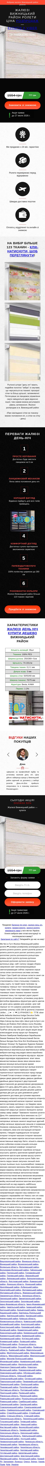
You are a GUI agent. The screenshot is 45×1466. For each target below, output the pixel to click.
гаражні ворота (18, 928)
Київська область (27, 1318)
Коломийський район (10, 1324)
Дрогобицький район (9, 1287)
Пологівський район (28, 1387)
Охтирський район (33, 1379)
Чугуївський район (8, 1453)
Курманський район (9, 1341)
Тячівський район (28, 1421)
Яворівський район (9, 1459)
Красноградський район (11, 1333)
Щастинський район (30, 1456)
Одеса (27, 1462)
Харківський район (28, 1430)
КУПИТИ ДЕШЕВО (22, 633)
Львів (2, 1464)
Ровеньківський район (10, 1399)
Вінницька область (31, 1261)
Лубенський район (8, 1344)
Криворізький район (31, 1336)
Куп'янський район (30, 1339)
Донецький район (33, 1284)
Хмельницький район (32, 1436)
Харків (41, 1462)
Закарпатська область (10, 1296)
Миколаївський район (19, 1356)
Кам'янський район (16, 1316)
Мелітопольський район (18, 1353)
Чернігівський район (9, 1450)
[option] (22, 769)
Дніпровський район (16, 1278)
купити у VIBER (22, 28)
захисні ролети (32, 928)
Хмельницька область (10, 1436)
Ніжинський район (8, 1364)
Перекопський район (10, 1384)
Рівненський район (28, 1396)
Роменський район (9, 1401)
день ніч (30, 629)
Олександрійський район (12, 1379)
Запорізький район (9, 1298)
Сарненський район (9, 1404)
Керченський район (9, 1318)
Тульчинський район (9, 1421)
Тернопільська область (11, 1419)
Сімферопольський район (19, 1410)
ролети (8, 928)
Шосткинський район (10, 1456)
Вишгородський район (10, 1261)
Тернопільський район (33, 1419)
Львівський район (17, 1350)
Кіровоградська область (11, 1321)
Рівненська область (9, 1396)
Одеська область (8, 1376)
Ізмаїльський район (16, 1307)
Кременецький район (33, 1333)
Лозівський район (28, 1341)
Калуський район (8, 1310)
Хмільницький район (9, 1439)
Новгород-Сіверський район (13, 1367)
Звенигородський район (30, 1298)
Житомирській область (10, 1293)
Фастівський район (9, 1427)
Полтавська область (9, 1390)
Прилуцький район (9, 1393)
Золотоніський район (10, 1301)
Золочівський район (30, 1301)
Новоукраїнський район (11, 1373)
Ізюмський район (34, 1307)
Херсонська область (9, 1433)
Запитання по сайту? (10, 939)
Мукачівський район (9, 1361)
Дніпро (34, 1462)
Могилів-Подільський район (20, 1359)
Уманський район (29, 1424)
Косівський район (8, 1330)
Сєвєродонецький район (11, 1407)
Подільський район (30, 1384)
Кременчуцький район (10, 1336)
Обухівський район (32, 1373)
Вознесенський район (28, 1264)
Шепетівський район (27, 1453)
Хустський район (28, 1439)
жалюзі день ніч (35, 925)
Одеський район (25, 1376)
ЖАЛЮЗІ (14, 629)
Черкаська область (34, 1441)
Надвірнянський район (30, 1361)
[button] (8, 754)
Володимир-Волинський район (14, 1270)
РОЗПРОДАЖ (27, 21)
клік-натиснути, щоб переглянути (22, 251)
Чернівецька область (28, 1444)
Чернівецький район (9, 1447)
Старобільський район (17, 1413)
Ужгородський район (9, 1424)
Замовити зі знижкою (22, 105)
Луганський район (8, 1347)
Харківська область (9, 1430)
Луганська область (27, 1344)
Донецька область (15, 1284)
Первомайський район (33, 1381)
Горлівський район (15, 1276)
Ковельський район (33, 1321)
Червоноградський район (12, 1441)
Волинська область (9, 1267)
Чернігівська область (30, 1447)
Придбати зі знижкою (22, 609)
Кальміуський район (26, 1310)
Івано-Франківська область (12, 1304)
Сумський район (31, 1416)
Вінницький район (8, 1264)
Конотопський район (30, 1324)
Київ (8, 1464)
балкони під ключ (19, 925)
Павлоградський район (11, 1381)
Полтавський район (29, 1390)
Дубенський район (29, 1287)
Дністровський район (18, 1281)
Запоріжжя (8, 1462)
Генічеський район (15, 1273)
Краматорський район (28, 1330)
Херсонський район (29, 1433)
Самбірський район (28, 1401)
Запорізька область (31, 1296)
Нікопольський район (28, 1364)
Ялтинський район (27, 1459)
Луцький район (25, 1347)
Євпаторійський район (10, 1290)
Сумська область (15, 1416)
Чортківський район (29, 1450)
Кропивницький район (10, 1339)
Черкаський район (8, 1444)
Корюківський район (30, 1327)
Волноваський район (29, 1267)
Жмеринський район (32, 1293)
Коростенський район (10, 1327)
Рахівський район (27, 1393)
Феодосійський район (29, 1427)
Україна (14, 1464)
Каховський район (34, 1316)
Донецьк (19, 1462)
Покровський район (9, 1387)
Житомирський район (32, 1290)
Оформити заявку (22, 902)
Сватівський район (28, 1404)
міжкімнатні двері (12, 931)
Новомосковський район (29, 1370)
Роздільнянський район (33, 1399)
